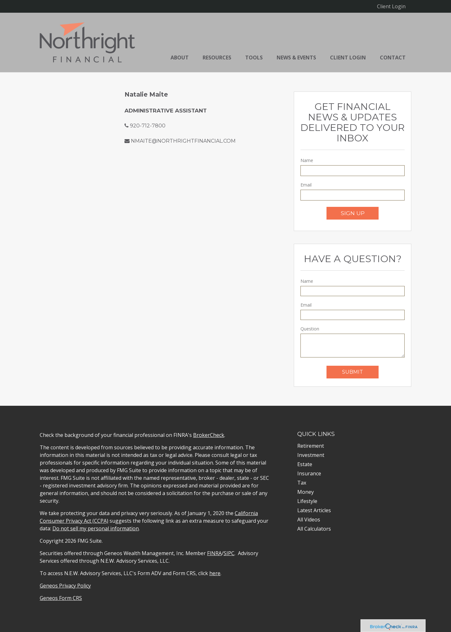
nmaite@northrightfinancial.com (183, 141)
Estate (304, 464)
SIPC (229, 553)
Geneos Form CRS (61, 598)
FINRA (214, 553)
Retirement (310, 445)
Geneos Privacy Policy (65, 585)
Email (306, 185)
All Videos (308, 519)
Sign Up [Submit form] (353, 213)
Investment (310, 455)
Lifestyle (307, 501)
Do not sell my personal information (95, 528)
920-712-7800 (147, 126)
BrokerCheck (208, 435)
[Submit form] (352, 372)
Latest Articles (314, 510)
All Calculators (314, 528)
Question (309, 329)
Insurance (309, 473)
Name (306, 160)
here (214, 573)
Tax (301, 482)
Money (305, 491)
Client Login (391, 6)
